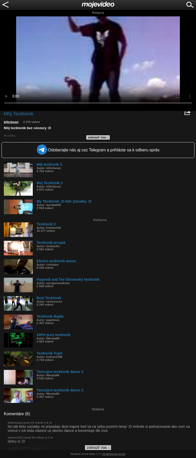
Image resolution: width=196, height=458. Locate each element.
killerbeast (11, 121)
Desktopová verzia (114, 453)
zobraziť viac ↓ (98, 137)
